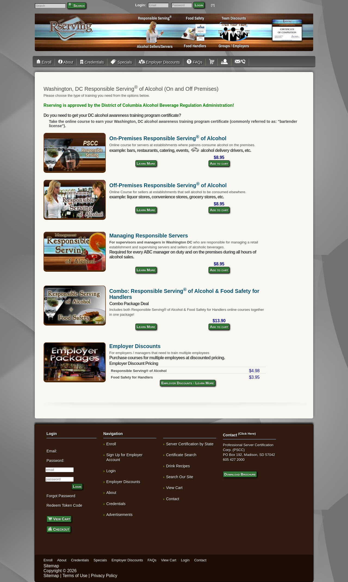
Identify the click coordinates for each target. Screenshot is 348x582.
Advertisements (119, 514)
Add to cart (219, 163)
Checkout (58, 528)
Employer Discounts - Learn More (187, 383)
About (65, 62)
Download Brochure (240, 474)
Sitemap (51, 566)
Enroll (44, 62)
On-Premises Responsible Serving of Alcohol (167, 138)
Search (79, 6)
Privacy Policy (104, 575)
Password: (55, 460)
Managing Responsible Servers (148, 236)
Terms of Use (75, 575)
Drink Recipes (178, 466)
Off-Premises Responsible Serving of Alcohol (168, 185)
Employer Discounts (159, 62)
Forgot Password (60, 496)
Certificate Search (181, 455)
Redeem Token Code (64, 505)
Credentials (92, 62)
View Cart (59, 518)
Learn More (146, 163)
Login (199, 5)
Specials (121, 62)
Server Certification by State (189, 444)
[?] (213, 5)
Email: (51, 451)
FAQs (194, 62)
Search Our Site (179, 477)
